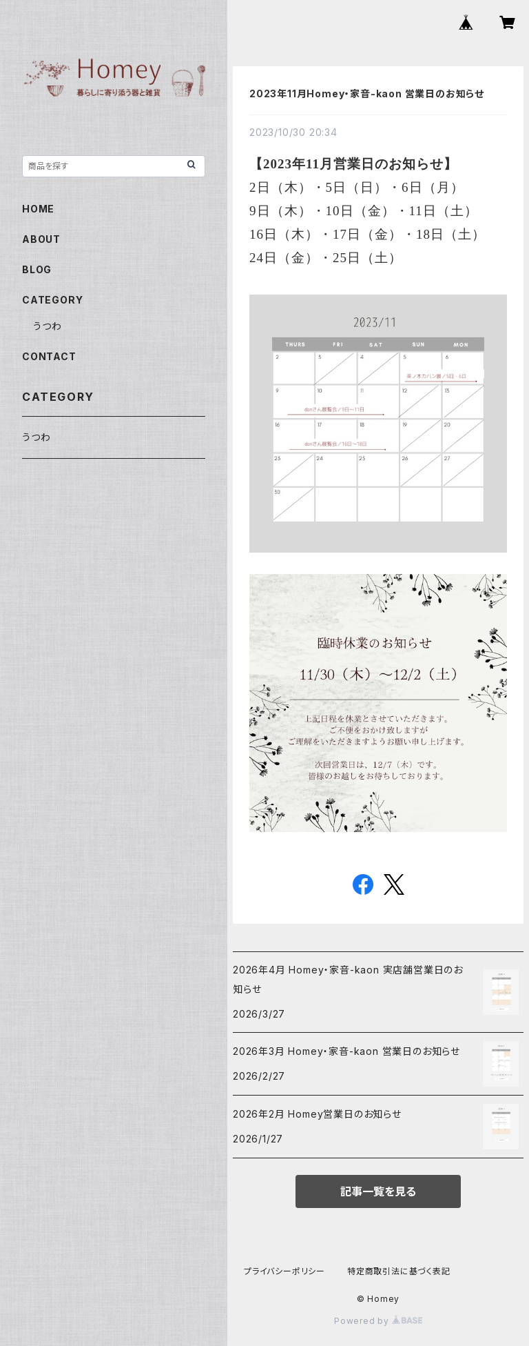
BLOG (37, 269)
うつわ (47, 326)
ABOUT (41, 239)
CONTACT (49, 356)
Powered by (378, 1321)
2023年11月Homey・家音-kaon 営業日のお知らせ (366, 93)
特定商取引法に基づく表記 (398, 1271)
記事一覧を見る (378, 1191)
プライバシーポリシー (284, 1271)
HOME (38, 209)
